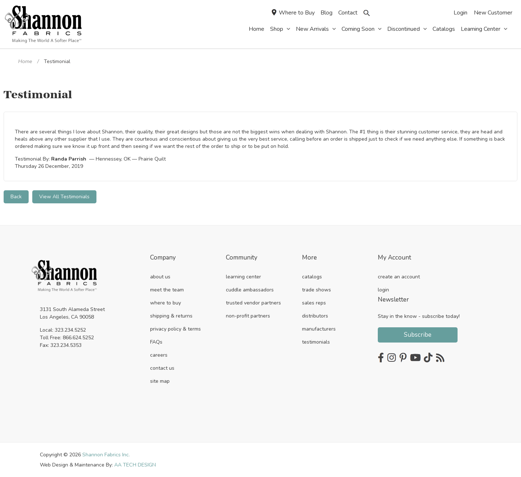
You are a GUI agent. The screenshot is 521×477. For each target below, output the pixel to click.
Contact (347, 13)
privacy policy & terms (175, 328)
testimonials (316, 341)
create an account (399, 276)
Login (460, 13)
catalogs (312, 276)
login (383, 289)
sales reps (314, 302)
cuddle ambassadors (250, 289)
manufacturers (319, 328)
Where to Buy (293, 13)
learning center (243, 276)
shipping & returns (171, 315)
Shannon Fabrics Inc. (106, 454)
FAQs (156, 341)
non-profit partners (248, 315)
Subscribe (417, 334)
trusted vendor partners (253, 302)
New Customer (493, 13)
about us (160, 276)
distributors (315, 315)
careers (159, 354)
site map (160, 380)
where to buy (165, 302)
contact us (162, 367)
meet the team (167, 289)
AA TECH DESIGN (135, 464)
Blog (326, 13)
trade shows (316, 289)
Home (25, 61)
